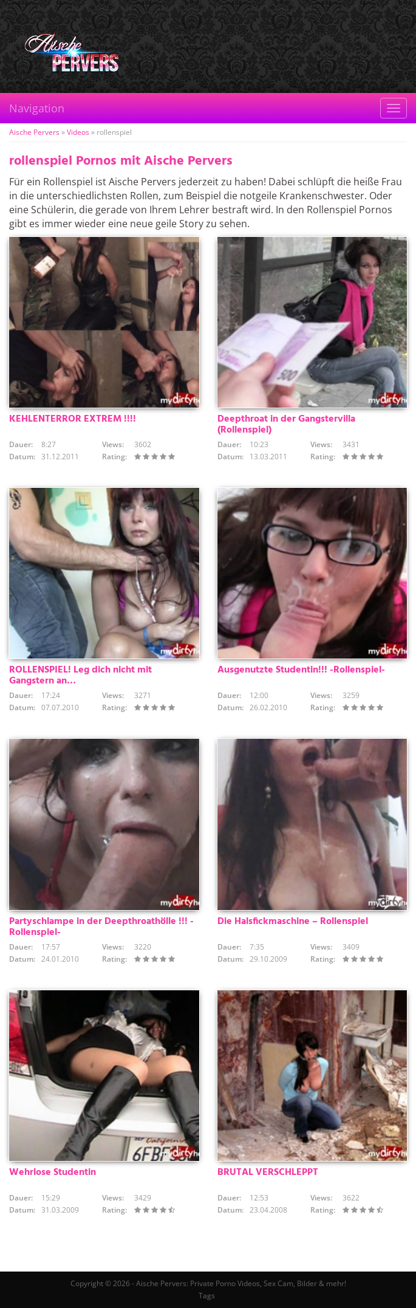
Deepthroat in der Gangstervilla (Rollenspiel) (286, 424)
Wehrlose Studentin (52, 1172)
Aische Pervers (34, 132)
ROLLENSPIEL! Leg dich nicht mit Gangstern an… (80, 675)
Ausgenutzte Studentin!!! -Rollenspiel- (301, 670)
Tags (207, 1295)
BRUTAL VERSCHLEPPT (267, 1172)
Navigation (36, 108)
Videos (78, 132)
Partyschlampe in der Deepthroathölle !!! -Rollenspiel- (101, 927)
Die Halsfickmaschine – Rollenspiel (292, 922)
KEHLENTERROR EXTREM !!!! (72, 419)
